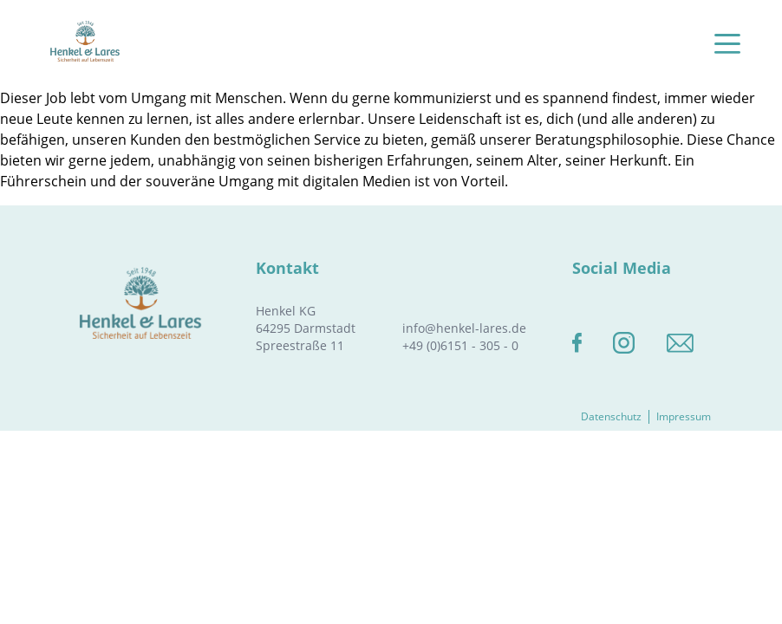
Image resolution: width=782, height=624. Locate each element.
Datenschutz (611, 416)
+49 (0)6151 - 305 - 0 (460, 345)
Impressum (683, 416)
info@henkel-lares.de (464, 328)
